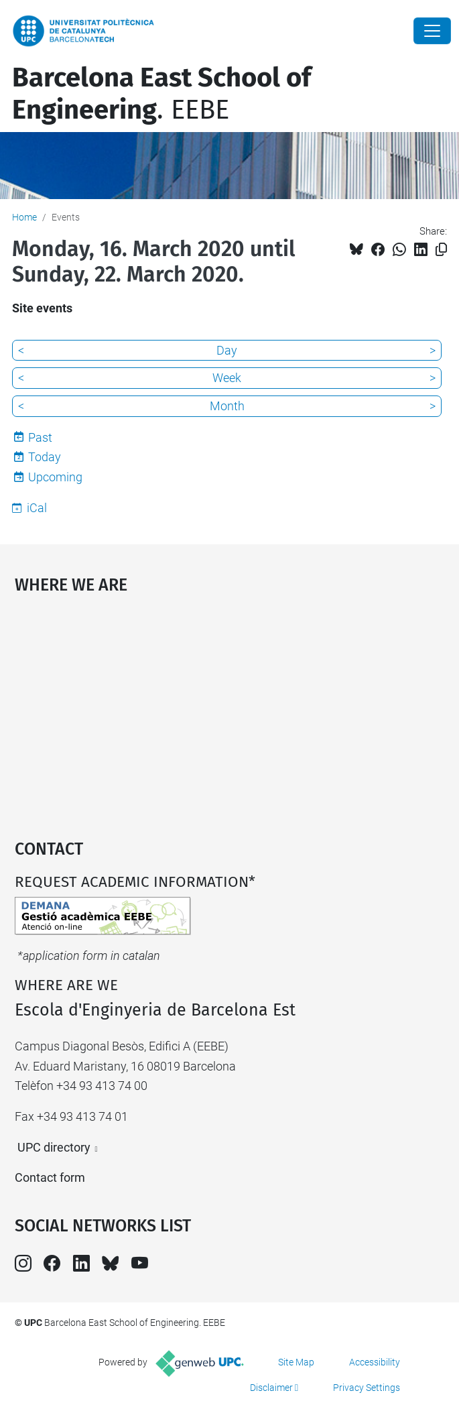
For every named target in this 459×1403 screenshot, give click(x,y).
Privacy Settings (366, 1387)
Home (24, 217)
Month (227, 406)
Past (40, 437)
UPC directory (54, 1147)
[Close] (432, 30)
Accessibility (374, 1362)
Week (226, 378)
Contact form (50, 1177)
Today (44, 457)
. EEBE (161, 94)
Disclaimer (271, 1387)
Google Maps (230, 710)
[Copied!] (441, 249)
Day (226, 350)
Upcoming (55, 477)
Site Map (296, 1362)
